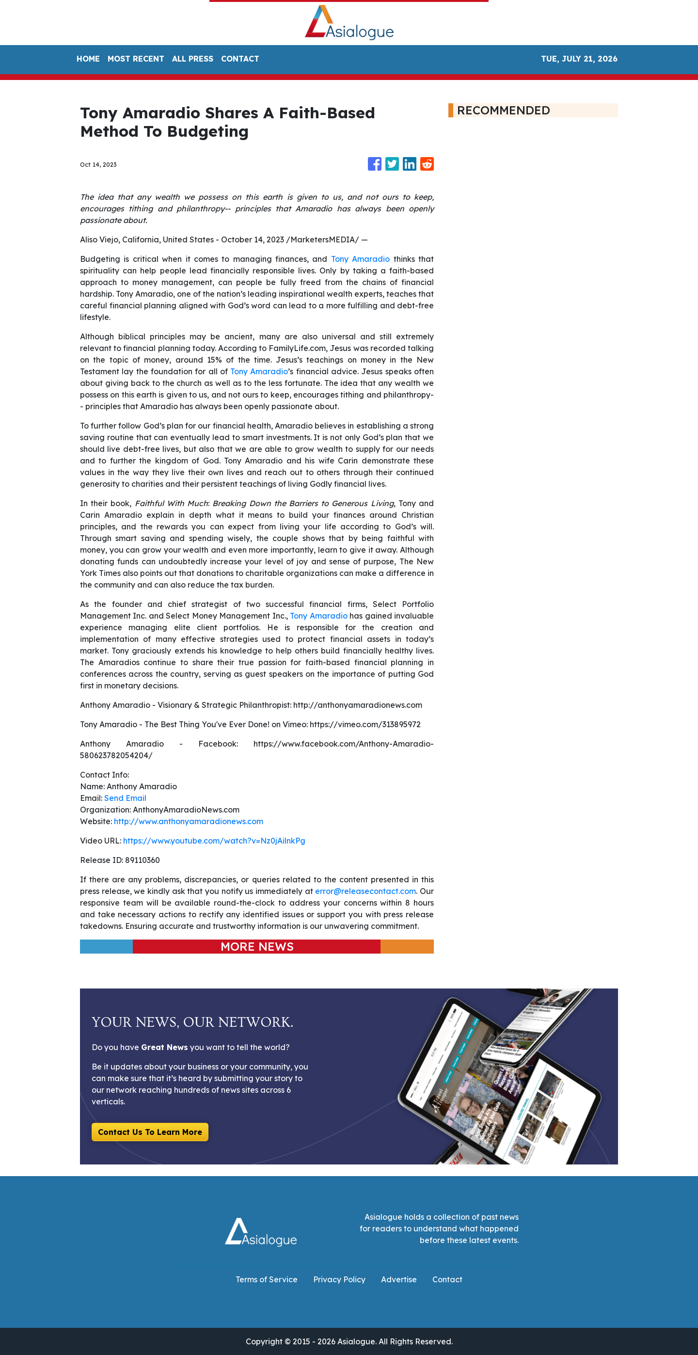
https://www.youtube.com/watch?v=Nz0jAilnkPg (214, 840)
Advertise (399, 1279)
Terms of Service (267, 1279)
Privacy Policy (339, 1279)
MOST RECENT (136, 59)
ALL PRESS (192, 59)
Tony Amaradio (360, 259)
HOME (88, 59)
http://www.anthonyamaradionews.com (188, 821)
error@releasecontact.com (365, 891)
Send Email (125, 798)
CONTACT (240, 59)
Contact (447, 1279)
